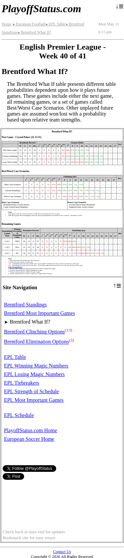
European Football (28, 24)
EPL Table (55, 24)
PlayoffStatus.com (41, 9)
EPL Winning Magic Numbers (36, 365)
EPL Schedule (19, 415)
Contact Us (62, 551)
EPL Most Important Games (33, 400)
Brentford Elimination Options (36, 342)
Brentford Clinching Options (34, 331)
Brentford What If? (34, 32)
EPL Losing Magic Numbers (34, 374)
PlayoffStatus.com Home (30, 430)
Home (6, 24)
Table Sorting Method (15, 267)
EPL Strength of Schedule (31, 391)
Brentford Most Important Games (39, 313)
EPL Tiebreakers (21, 383)
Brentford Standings (25, 304)
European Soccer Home (29, 439)
